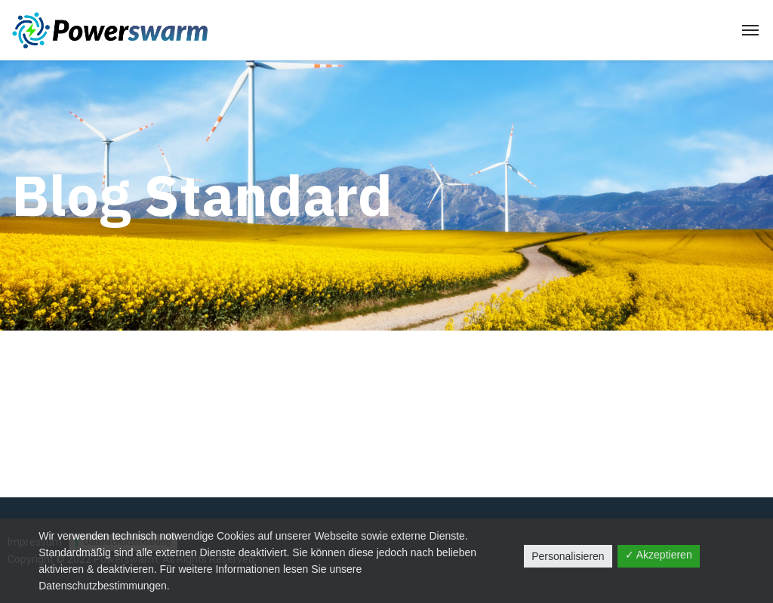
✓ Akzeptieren (658, 555)
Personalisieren (568, 556)
